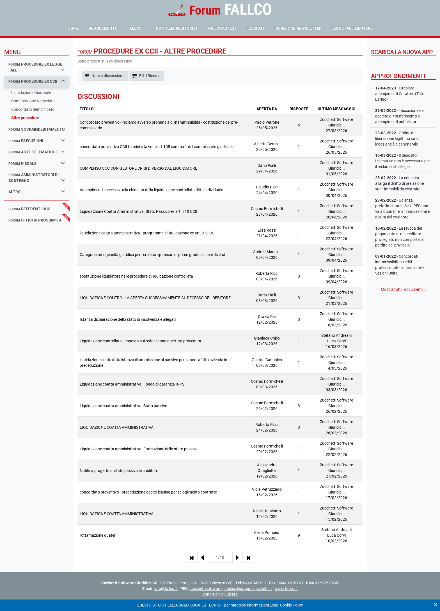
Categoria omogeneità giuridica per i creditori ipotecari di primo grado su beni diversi (152, 254)
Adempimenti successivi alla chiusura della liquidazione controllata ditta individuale (151, 190)
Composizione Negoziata (33, 101)
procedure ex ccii (36, 81)
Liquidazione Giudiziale (31, 92)
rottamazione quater (98, 535)
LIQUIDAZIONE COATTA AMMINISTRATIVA (116, 427)
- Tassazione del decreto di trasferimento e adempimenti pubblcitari (399, 116)
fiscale (36, 163)
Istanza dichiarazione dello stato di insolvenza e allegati (128, 319)
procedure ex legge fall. (36, 67)
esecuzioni (36, 140)
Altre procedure (25, 118)
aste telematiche (36, 151)
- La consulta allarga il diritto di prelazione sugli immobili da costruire (399, 183)
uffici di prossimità (34, 220)
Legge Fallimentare (352, 28)
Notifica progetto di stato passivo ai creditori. (119, 470)
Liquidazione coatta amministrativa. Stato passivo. (124, 406)
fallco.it (136, 28)
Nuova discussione (104, 75)
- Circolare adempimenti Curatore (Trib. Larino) (399, 94)
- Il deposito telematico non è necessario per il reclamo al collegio (402, 161)
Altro (36, 191)
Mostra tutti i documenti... (403, 289)
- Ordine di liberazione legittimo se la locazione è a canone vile (397, 138)
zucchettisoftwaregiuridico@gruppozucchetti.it (231, 588)
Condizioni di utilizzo (220, 594)
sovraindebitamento (36, 129)
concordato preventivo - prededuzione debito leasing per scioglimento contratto (148, 492)
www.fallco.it (286, 588)
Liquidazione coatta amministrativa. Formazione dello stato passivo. (139, 449)
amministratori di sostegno (36, 177)
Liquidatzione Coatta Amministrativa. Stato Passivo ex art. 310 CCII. (139, 211)
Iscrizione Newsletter (298, 28)
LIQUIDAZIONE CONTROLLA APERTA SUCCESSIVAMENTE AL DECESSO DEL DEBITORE (155, 298)
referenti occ (29, 209)
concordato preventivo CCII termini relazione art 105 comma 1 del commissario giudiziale (156, 146)
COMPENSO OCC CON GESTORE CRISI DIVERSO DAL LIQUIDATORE (138, 168)
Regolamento (103, 28)
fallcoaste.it (222, 28)
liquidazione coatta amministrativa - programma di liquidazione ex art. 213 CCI (148, 233)
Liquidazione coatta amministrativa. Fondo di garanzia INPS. (132, 384)
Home (73, 28)
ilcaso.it (255, 28)
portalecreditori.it (177, 28)
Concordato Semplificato (32, 109)
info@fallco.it (166, 588)
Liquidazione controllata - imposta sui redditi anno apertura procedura (140, 341)
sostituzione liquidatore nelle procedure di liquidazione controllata (136, 276)
